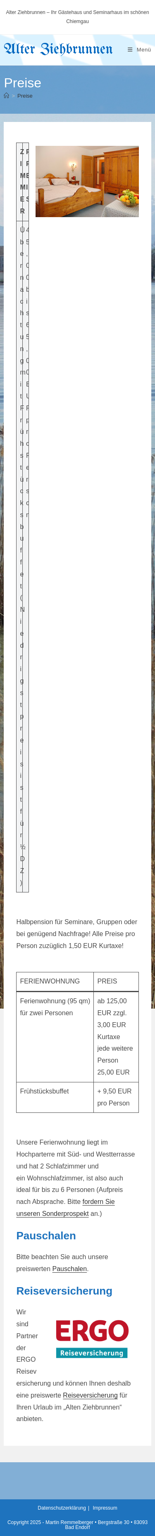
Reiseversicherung (90, 1395)
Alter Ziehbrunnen (58, 49)
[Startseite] (6, 96)
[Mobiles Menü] (139, 50)
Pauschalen (69, 1268)
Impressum (105, 1508)
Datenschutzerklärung (62, 1508)
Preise (25, 96)
